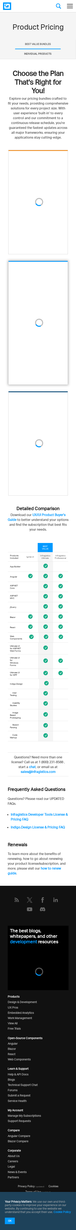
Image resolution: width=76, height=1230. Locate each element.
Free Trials (14, 1028)
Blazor (12, 1048)
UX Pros (13, 1007)
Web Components (19, 1059)
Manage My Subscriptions (24, 1115)
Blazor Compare (18, 1141)
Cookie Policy (62, 1212)
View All (12, 1023)
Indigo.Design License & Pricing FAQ (38, 827)
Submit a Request (19, 1095)
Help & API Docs (18, 1074)
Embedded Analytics (21, 1012)
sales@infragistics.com (38, 772)
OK (10, 1220)
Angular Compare (19, 1136)
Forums (12, 1090)
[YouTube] (30, 909)
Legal (11, 1166)
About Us (13, 1156)
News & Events (17, 1172)
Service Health (17, 1101)
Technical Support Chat (23, 1085)
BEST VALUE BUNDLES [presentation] (38, 44)
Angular (13, 1043)
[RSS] (17, 900)
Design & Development (22, 1002)
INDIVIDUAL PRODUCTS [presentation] (37, 53)
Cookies (53, 1186)
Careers (13, 1161)
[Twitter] (30, 900)
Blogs (11, 1079)
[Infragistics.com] (23, 6)
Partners (13, 1177)
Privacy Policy (26, 1186)
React (11, 1054)
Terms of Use (33, 1191)
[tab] (38, 44)
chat (32, 767)
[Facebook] (43, 900)
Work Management (20, 1018)
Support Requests (19, 1121)
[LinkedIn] (55, 900)
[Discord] (43, 909)
